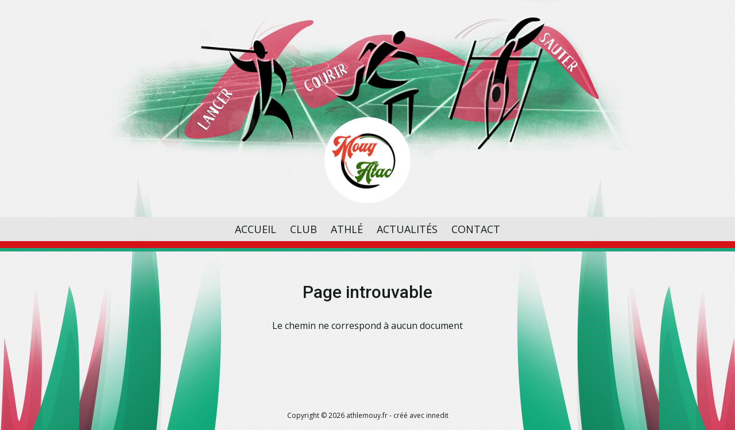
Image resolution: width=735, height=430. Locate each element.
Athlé (347, 229)
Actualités (407, 229)
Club (303, 229)
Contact (475, 229)
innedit (437, 415)
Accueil (255, 229)
